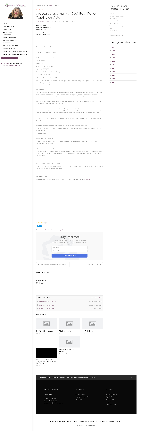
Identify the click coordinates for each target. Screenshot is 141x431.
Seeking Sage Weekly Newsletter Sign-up (15, 54)
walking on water (68, 230)
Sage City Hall (110, 399)
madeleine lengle (57, 230)
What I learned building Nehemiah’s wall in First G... (52, 264)
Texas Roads (113, 30)
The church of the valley (116, 26)
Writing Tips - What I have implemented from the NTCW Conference (46, 361)
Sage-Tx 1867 (7, 29)
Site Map (91, 421)
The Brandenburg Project (10, 45)
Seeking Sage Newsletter (117, 35)
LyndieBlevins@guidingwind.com (11, 65)
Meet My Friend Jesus (9, 37)
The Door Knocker (65, 331)
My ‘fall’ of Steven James (44, 331)
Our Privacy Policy (111, 404)
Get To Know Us (100, 421)
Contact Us (119, 421)
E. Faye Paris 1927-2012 (94, 264)
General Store (6, 42)
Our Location (110, 421)
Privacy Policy (83, 421)
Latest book (78, 399)
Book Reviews (40, 21)
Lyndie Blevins (49, 21)
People (111, 28)
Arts (60, 333)
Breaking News (7, 32)
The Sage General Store (10, 40)
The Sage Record (7, 34)
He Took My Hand (88, 331)
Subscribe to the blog (69, 255)
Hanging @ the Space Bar (117, 16)
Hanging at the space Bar (82, 397)
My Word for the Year (9, 48)
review (42, 230)
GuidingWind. (91, 425)
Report (51, 5)
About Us (108, 402)
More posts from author (95, 298)
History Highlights (114, 23)
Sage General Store (111, 394)
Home (5, 23)
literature (48, 230)
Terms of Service (72, 421)
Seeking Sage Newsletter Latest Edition (15, 51)
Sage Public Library (111, 397)
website (88, 179)
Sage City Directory (8, 26)
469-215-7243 (5, 63)
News (64, 421)
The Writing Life (40, 333)
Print (59, 5)
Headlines (112, 14)
